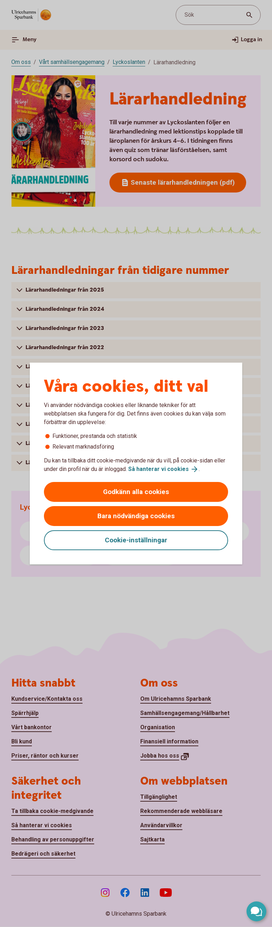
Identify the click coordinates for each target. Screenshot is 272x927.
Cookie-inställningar (136, 540)
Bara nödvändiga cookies (136, 516)
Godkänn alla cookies (136, 492)
